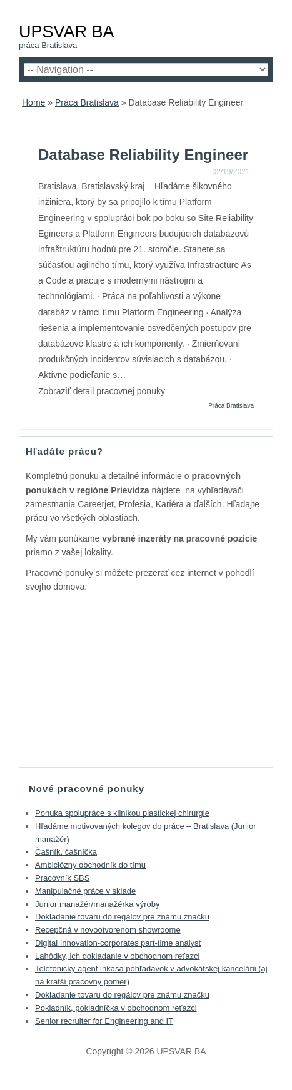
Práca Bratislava (87, 102)
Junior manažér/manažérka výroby (97, 904)
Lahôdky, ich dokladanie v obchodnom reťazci (117, 956)
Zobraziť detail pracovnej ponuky (101, 391)
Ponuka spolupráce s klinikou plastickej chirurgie (122, 813)
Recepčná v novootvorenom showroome (108, 929)
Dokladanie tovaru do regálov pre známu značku (122, 916)
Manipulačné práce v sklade (85, 891)
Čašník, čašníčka (66, 851)
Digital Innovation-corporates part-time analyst (118, 943)
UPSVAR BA (66, 31)
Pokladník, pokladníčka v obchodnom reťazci (116, 1008)
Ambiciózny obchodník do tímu (90, 865)
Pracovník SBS (62, 878)
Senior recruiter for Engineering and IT (104, 1021)
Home (33, 102)
